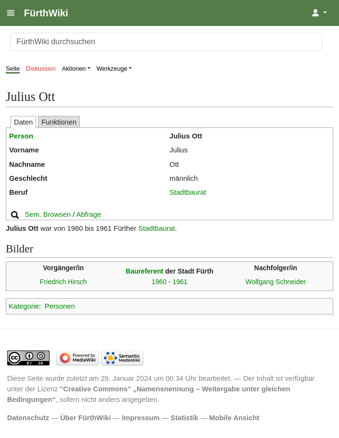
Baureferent (144, 271)
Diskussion (41, 68)
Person (21, 136)
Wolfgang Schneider (275, 282)
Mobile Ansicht (234, 418)
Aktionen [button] (74, 68)
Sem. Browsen (48, 214)
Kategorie (24, 306)
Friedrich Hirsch (63, 282)
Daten (23, 122)
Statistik (184, 418)
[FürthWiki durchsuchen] (166, 42)
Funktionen (58, 122)
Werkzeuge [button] (112, 68)
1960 (158, 282)
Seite (13, 68)
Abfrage (88, 214)
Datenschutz (28, 418)
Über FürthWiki (85, 418)
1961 (180, 282)
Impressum (141, 418)
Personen (60, 306)
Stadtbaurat (188, 192)
